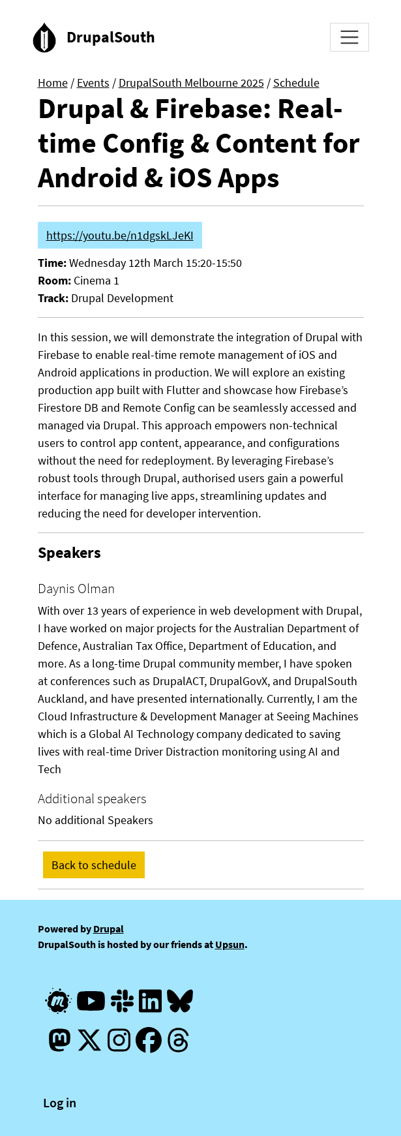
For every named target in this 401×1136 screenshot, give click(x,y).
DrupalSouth (111, 37)
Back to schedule (94, 864)
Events (93, 82)
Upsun (230, 944)
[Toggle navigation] (349, 37)
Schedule (296, 82)
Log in (59, 1102)
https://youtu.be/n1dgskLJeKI (120, 235)
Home (53, 82)
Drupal (108, 928)
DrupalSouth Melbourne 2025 (191, 82)
